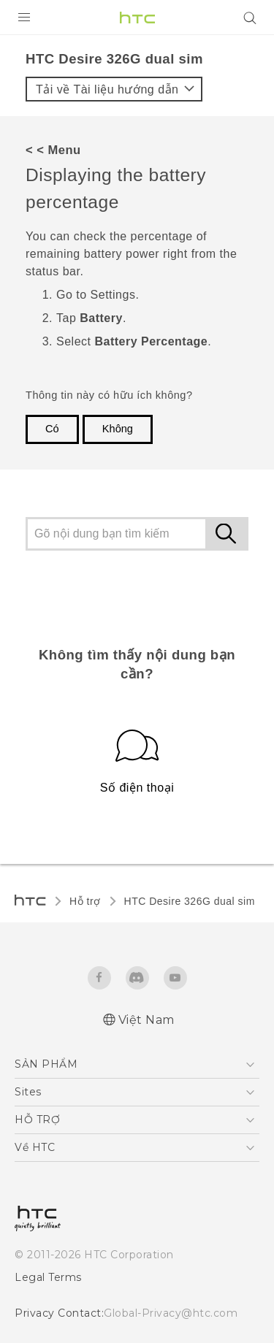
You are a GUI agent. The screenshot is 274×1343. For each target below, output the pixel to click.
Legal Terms (48, 1277)
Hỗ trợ (85, 901)
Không (117, 429)
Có (52, 429)
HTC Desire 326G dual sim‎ (189, 901)
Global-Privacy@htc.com (170, 1313)
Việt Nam (146, 1020)
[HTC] (137, 17)
